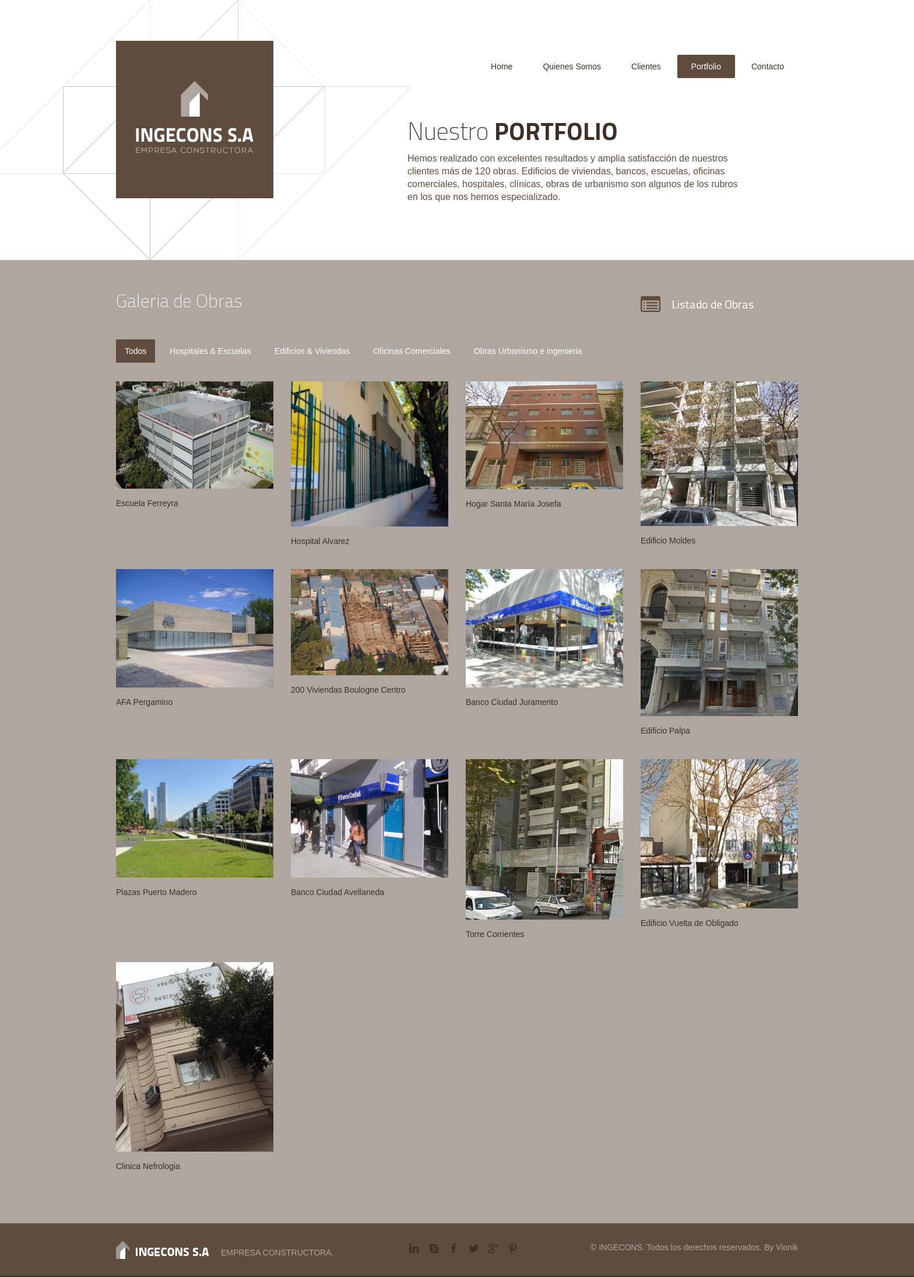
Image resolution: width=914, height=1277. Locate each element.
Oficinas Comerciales (411, 351)
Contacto (767, 66)
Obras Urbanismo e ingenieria (528, 351)
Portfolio (706, 66)
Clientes (646, 66)
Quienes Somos (572, 66)
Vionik (787, 1247)
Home (501, 66)
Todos (135, 351)
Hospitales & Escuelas (210, 351)
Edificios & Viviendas (312, 351)
